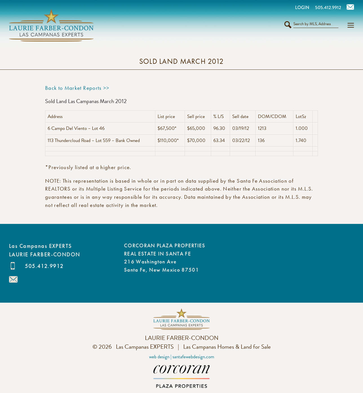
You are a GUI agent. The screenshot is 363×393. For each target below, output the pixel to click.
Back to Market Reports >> (77, 87)
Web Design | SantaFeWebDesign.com (181, 356)
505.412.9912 (44, 266)
